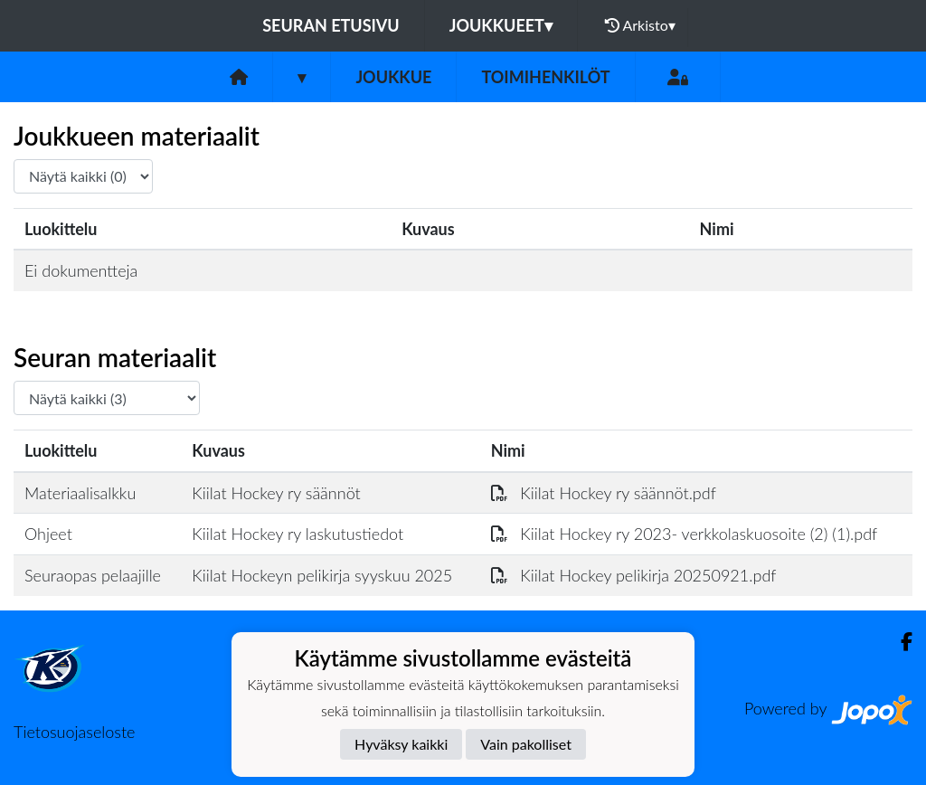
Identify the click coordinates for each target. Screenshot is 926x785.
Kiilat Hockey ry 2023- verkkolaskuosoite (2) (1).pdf (684, 534)
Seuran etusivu (331, 25)
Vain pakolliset (526, 743)
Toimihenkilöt (545, 77)
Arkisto (640, 25)
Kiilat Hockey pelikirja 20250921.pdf (634, 575)
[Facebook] (899, 641)
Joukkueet (501, 25)
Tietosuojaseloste (74, 732)
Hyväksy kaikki (401, 743)
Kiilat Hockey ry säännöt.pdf (603, 493)
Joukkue (393, 77)
